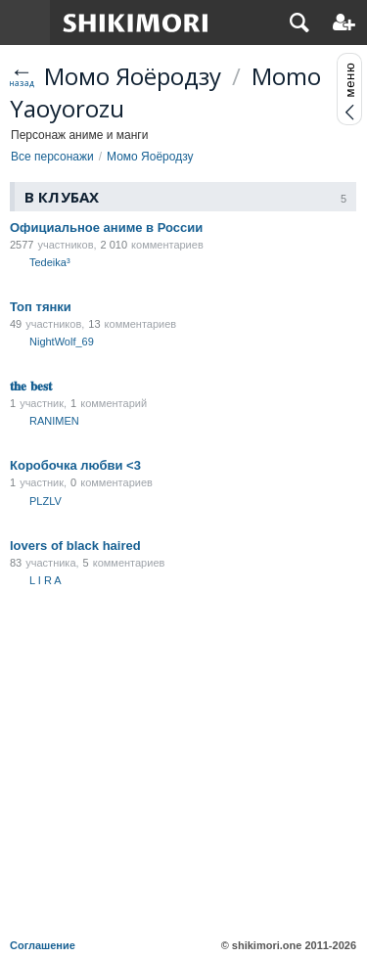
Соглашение (42, 945)
